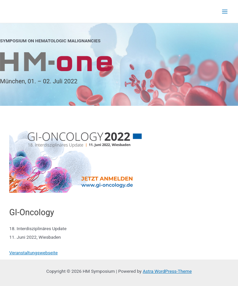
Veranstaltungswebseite (33, 252)
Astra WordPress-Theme (167, 271)
